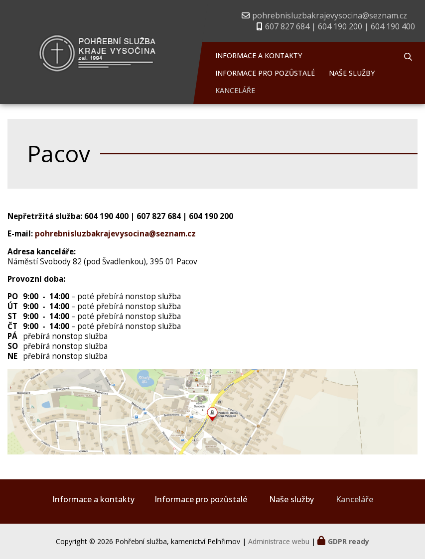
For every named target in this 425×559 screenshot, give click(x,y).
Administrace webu (278, 541)
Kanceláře (235, 90)
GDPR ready (348, 541)
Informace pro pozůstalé (265, 73)
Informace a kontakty (258, 55)
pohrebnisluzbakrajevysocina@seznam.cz (329, 15)
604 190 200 (211, 216)
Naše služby (352, 73)
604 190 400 (106, 216)
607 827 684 (159, 216)
